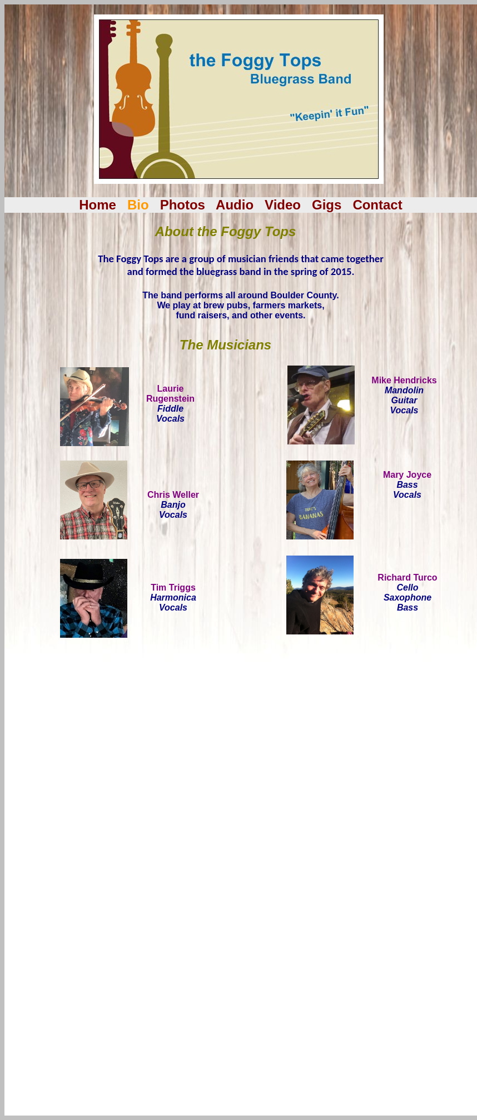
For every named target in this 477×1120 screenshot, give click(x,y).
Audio (235, 204)
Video (283, 204)
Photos (182, 204)
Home (97, 204)
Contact (377, 204)
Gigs (326, 204)
